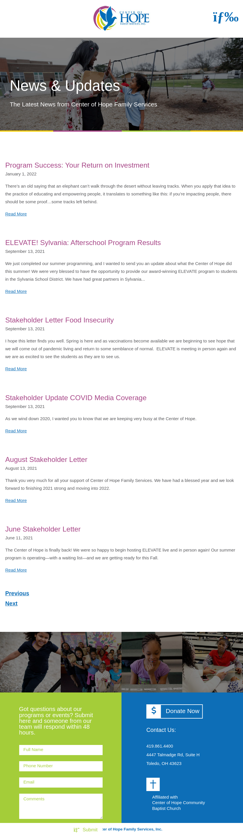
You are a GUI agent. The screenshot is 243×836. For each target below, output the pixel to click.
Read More (16, 213)
